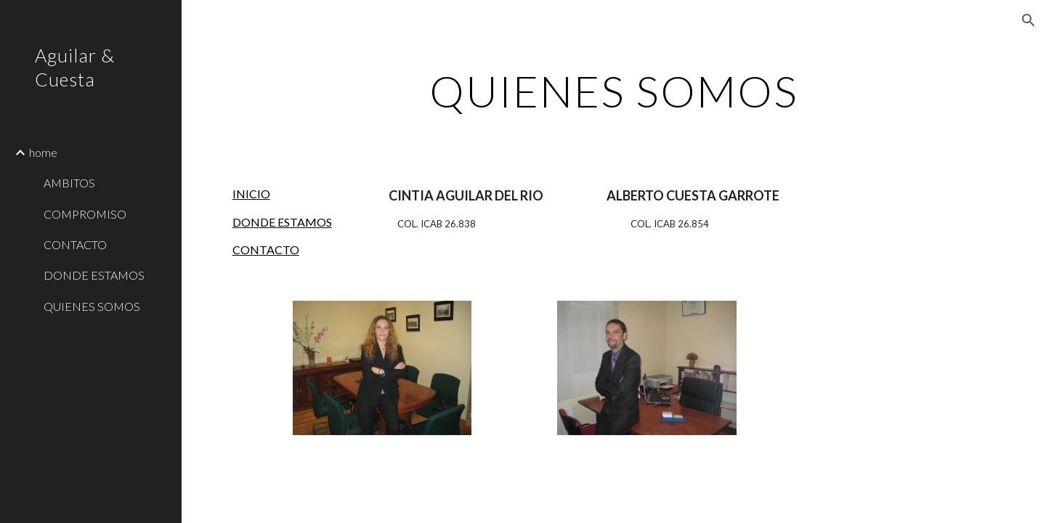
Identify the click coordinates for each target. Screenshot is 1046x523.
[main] (614, 91)
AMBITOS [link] (69, 183)
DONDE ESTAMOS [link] (94, 275)
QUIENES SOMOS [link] (92, 306)
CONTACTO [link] (75, 244)
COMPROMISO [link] (85, 214)
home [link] (43, 152)
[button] (1028, 20)
